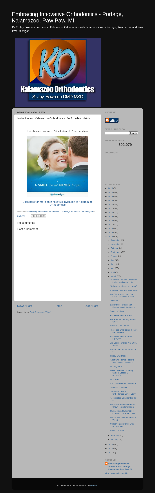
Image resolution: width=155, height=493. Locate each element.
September (116, 252)
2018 (110, 220)
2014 (110, 236)
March (114, 276)
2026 (110, 188)
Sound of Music (117, 311)
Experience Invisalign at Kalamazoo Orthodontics (122, 306)
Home (58, 305)
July (113, 260)
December (116, 240)
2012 (110, 448)
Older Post (91, 305)
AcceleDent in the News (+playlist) (121, 337)
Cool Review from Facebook (123, 383)
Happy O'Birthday (118, 356)
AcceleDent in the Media (121, 315)
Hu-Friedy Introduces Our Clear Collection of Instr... (122, 295)
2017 (110, 224)
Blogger (93, 485)
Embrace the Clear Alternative (123, 290)
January (115, 439)
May (113, 268)
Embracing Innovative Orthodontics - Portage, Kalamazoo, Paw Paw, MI (67, 17)
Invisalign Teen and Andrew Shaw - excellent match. (122, 405)
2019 (110, 216)
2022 (110, 204)
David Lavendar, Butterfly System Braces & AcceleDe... (121, 372)
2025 (110, 192)
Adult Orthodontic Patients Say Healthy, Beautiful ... (122, 361)
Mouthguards (116, 366)
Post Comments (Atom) (40, 312)
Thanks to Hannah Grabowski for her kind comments (123, 281)
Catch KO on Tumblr (119, 326)
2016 (110, 228)
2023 (110, 200)
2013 (110, 444)
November (116, 244)
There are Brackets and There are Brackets (124, 331)
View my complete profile (116, 473)
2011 (110, 452)
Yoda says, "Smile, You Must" (123, 286)
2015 (110, 232)
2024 (110, 196)
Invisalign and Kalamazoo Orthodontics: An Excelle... (123, 412)
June (113, 264)
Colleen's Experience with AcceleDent (122, 425)
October (115, 248)
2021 (110, 208)
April (113, 272)
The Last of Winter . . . (120, 387)
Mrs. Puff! (114, 379)
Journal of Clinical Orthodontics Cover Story (123, 392)
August (114, 256)
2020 (110, 212)
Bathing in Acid (117, 430)
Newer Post (24, 305)
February (115, 435)
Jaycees (114, 301)
